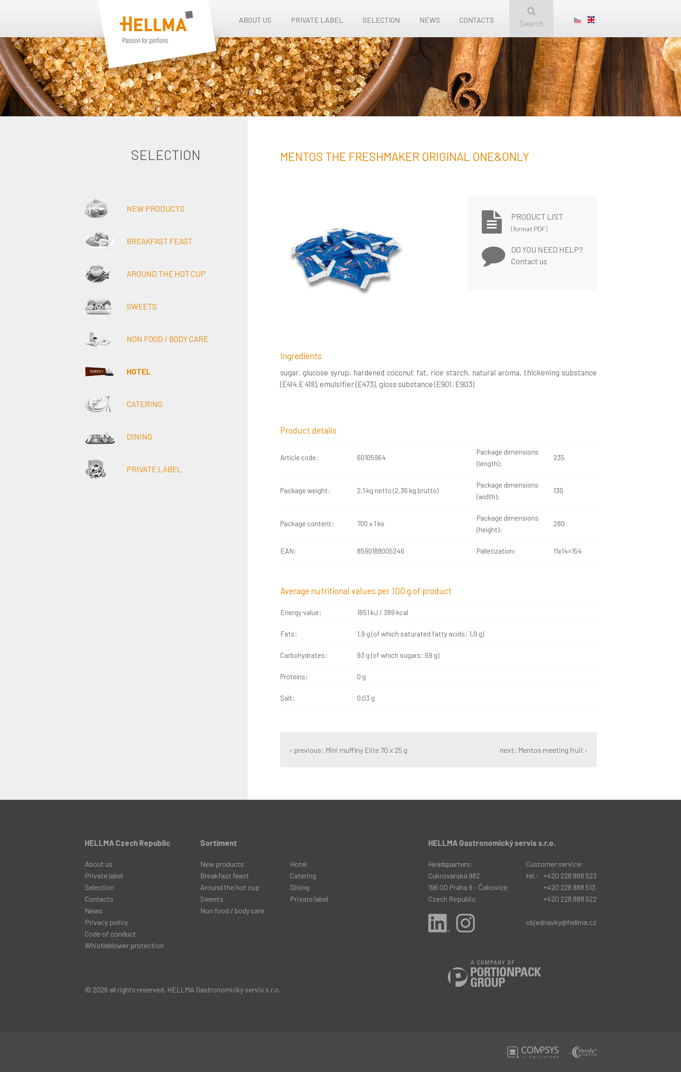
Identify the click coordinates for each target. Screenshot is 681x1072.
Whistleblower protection (124, 945)
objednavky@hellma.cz (561, 922)
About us (255, 19)
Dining (118, 436)
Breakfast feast (138, 241)
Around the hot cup (145, 273)
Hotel (118, 371)
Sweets (121, 306)
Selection (381, 19)
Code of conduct (110, 933)
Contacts (476, 19)
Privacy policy (106, 922)
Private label (317, 19)
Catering (123, 403)
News (429, 19)
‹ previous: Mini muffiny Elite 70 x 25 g (348, 749)
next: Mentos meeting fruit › (543, 749)
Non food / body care (146, 338)
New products (134, 208)
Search (531, 17)
